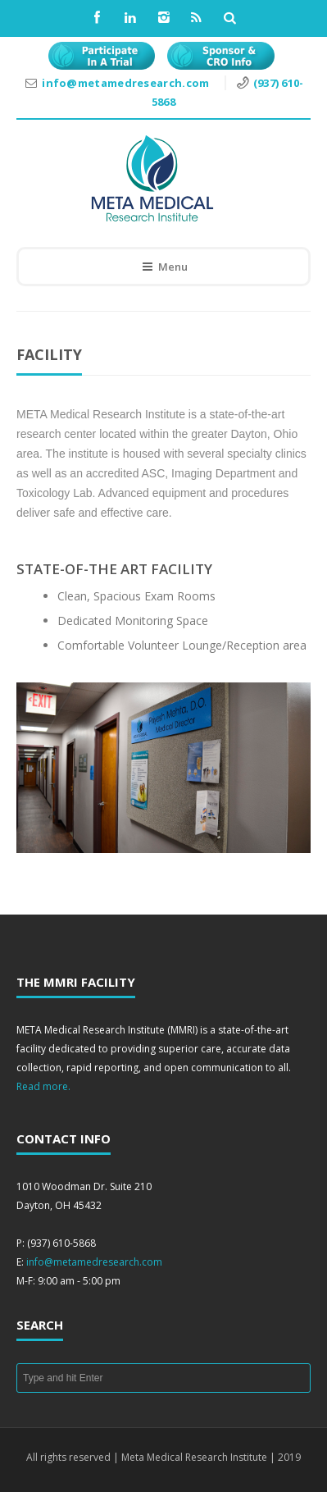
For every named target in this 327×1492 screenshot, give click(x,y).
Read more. (43, 1086)
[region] (163, 767)
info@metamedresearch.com (127, 82)
